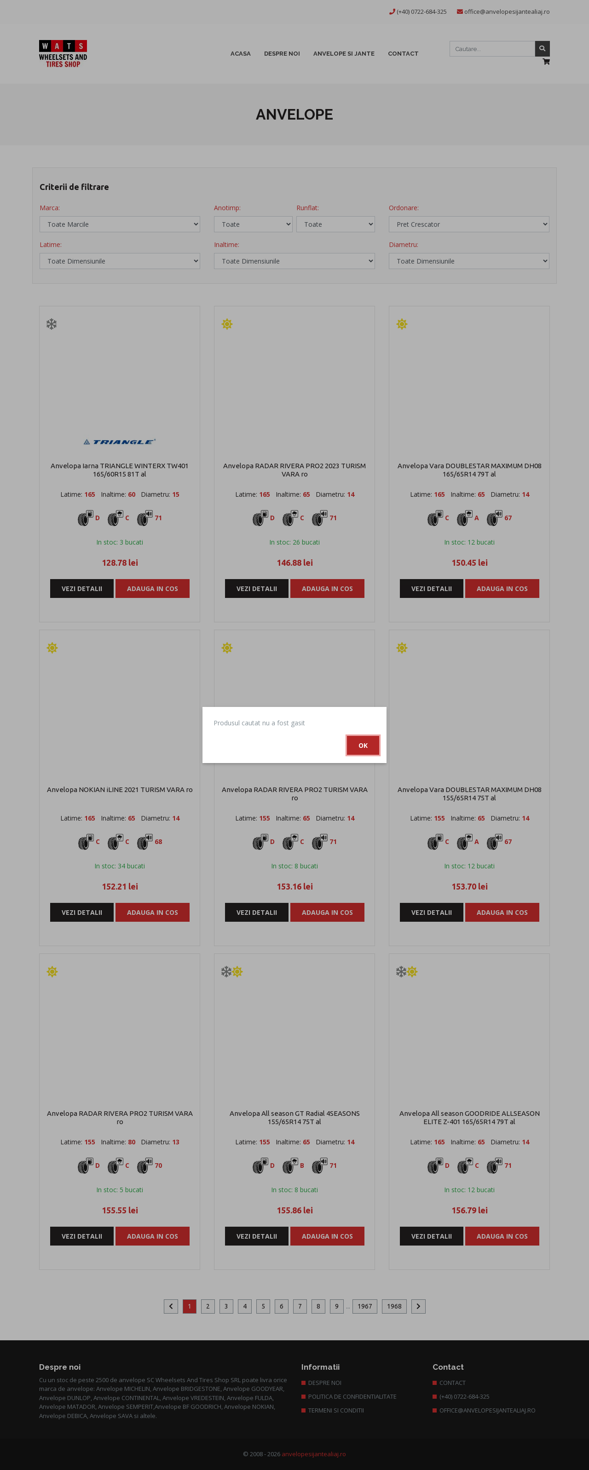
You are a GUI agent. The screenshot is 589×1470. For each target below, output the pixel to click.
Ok (363, 745)
